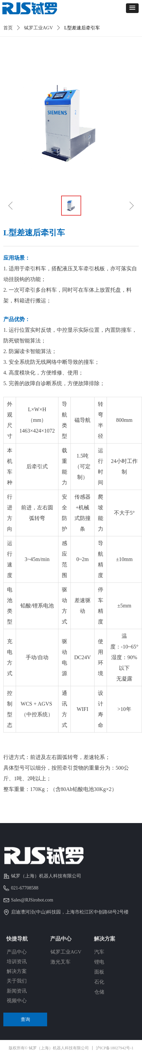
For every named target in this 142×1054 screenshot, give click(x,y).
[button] (132, 8)
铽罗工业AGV (38, 27)
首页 (8, 27)
